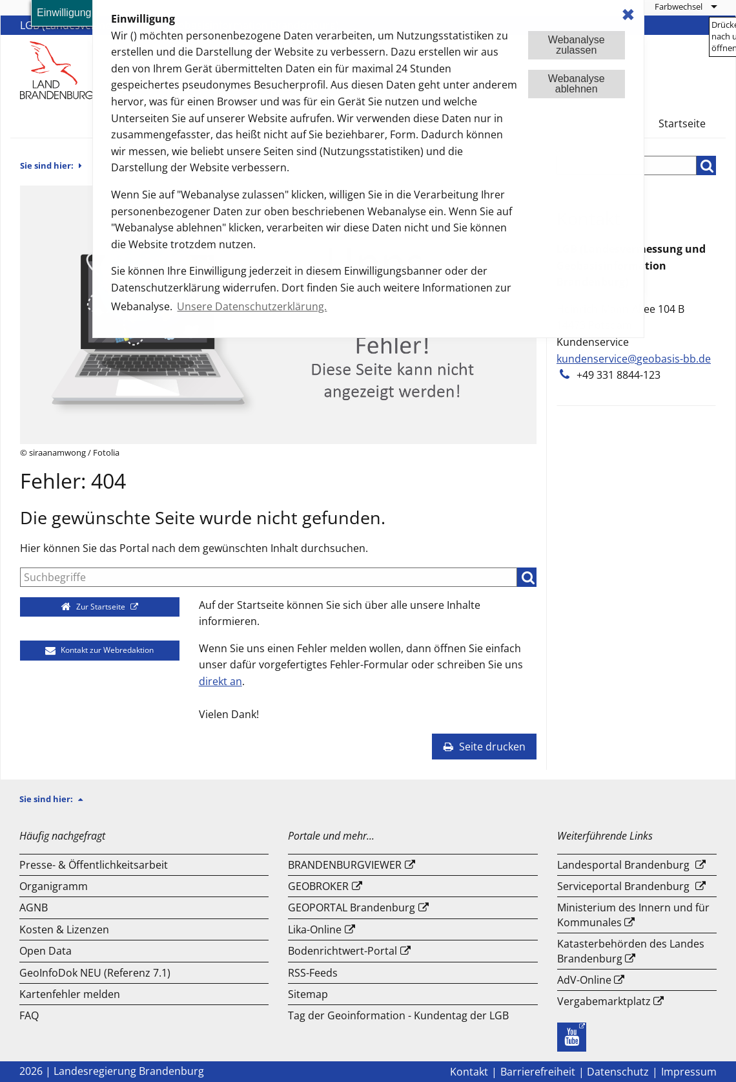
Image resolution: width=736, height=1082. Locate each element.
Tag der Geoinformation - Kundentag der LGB (398, 1015)
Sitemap (308, 994)
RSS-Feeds (313, 973)
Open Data (45, 951)
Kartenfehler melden (69, 994)
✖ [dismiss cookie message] (628, 14)
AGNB (33, 907)
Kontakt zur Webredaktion (99, 649)
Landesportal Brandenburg (623, 865)
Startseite (682, 123)
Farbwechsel (678, 6)
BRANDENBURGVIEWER (345, 865)
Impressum (689, 1072)
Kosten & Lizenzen (64, 929)
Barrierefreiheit (537, 1072)
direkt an (220, 681)
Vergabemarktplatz (604, 1001)
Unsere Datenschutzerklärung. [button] (252, 306)
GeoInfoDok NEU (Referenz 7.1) (94, 973)
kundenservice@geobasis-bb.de (634, 359)
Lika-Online (315, 929)
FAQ (29, 1015)
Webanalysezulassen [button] (576, 45)
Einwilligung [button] (64, 12)
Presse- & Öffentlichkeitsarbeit (93, 865)
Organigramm (53, 886)
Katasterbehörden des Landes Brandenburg (630, 951)
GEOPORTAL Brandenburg (351, 907)
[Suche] (268, 577)
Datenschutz (618, 1072)
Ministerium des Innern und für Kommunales (633, 914)
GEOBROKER (318, 886)
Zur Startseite (94, 606)
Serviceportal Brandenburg (623, 886)
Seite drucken (484, 746)
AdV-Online (584, 980)
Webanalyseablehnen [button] (576, 83)
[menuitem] (685, 6)
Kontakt (469, 1072)
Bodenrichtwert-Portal (342, 951)
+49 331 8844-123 (618, 375)
